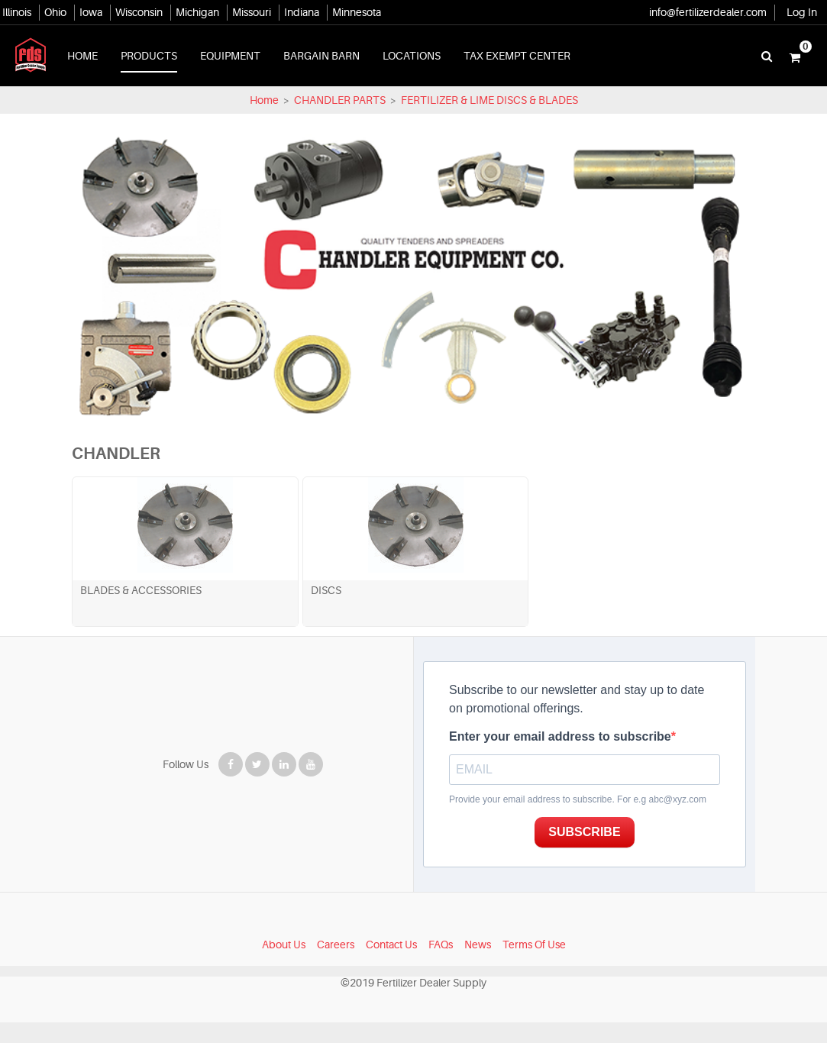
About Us (283, 965)
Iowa (90, 12)
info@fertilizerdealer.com (708, 12)
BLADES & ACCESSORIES (116, 611)
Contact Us (391, 965)
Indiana (301, 12)
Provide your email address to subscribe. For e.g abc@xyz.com (577, 820)
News (477, 965)
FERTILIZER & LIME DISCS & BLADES (488, 100)
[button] (795, 56)
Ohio (55, 12)
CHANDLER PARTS (340, 100)
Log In (802, 12)
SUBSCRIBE (597, 853)
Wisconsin (139, 12)
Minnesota (356, 12)
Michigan (197, 12)
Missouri (251, 12)
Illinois (16, 12)
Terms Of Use (534, 965)
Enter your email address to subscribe (560, 757)
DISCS (253, 611)
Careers (335, 965)
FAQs (440, 965)
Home (264, 100)
